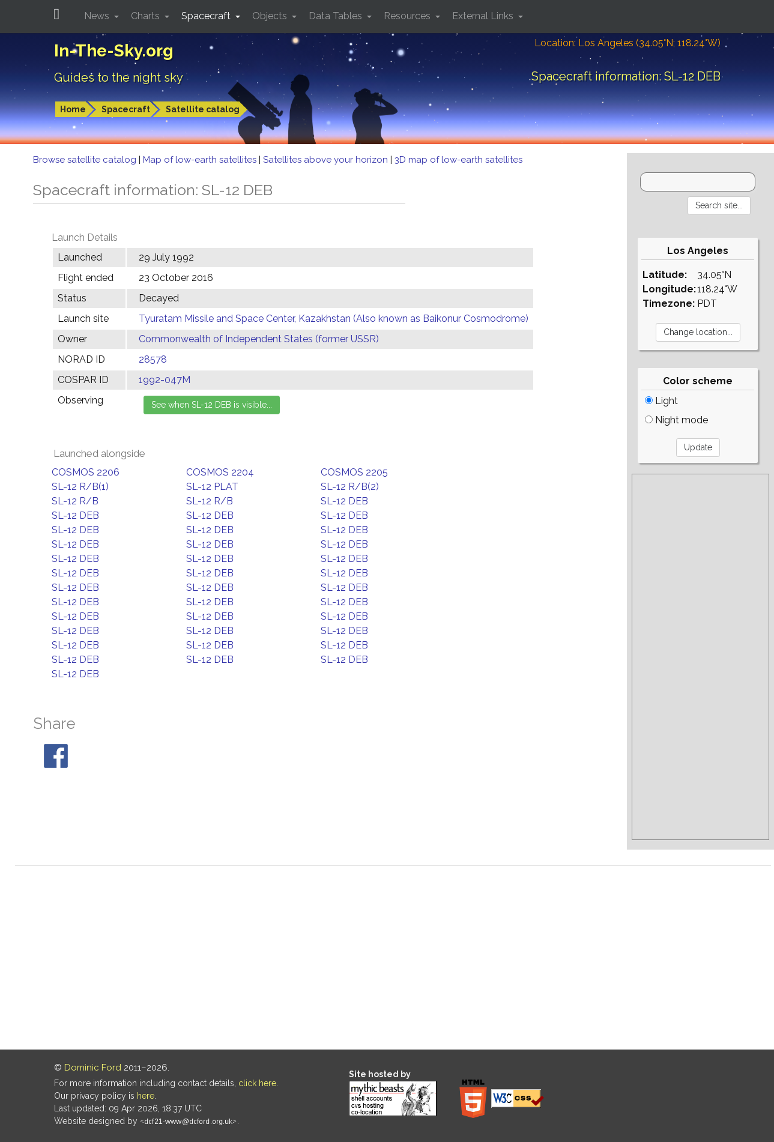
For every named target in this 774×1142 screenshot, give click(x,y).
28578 (153, 359)
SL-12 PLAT (212, 486)
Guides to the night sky (118, 77)
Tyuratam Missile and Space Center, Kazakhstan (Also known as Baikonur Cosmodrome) (333, 318)
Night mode (676, 420)
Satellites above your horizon (326, 159)
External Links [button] (484, 16)
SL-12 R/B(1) (80, 486)
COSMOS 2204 (220, 472)
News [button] (98, 16)
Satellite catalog (203, 109)
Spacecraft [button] (207, 16)
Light (661, 400)
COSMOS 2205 (354, 472)
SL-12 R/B (75, 501)
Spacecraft (125, 109)
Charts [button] (146, 16)
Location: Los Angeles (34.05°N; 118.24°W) (627, 43)
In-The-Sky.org (114, 51)
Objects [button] (270, 16)
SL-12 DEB (344, 501)
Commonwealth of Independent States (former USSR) (259, 339)
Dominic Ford (92, 1067)
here (145, 1096)
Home (73, 109)
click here (257, 1083)
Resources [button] (408, 16)
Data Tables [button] (336, 16)
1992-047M (164, 379)
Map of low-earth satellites (201, 159)
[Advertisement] (700, 657)
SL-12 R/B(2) (350, 486)
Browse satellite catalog (86, 159)
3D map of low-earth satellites (458, 159)
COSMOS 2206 (85, 472)
